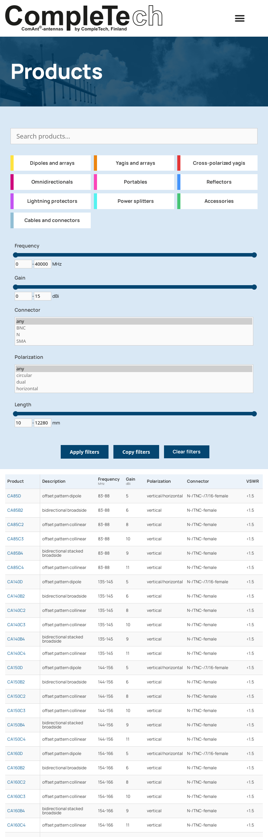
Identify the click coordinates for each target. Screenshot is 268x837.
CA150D (15, 668)
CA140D (15, 582)
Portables (135, 182)
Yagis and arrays (135, 163)
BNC (134, 328)
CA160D (15, 753)
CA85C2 (15, 524)
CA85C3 (15, 539)
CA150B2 (16, 682)
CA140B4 (16, 639)
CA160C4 (16, 825)
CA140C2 (16, 610)
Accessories (219, 201)
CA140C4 (16, 653)
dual (134, 382)
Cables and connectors (52, 220)
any (134, 321)
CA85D (14, 496)
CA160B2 (16, 768)
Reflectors (219, 182)
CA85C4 (15, 567)
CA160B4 (16, 811)
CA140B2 (16, 596)
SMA (134, 341)
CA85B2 (15, 510)
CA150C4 (16, 739)
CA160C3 (16, 796)
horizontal (134, 388)
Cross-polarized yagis (219, 163)
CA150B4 (16, 725)
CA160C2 (16, 782)
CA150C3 (16, 710)
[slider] (15, 255)
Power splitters (136, 201)
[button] (240, 18)
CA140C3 (16, 625)
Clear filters (187, 452)
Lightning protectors (52, 201)
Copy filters (136, 452)
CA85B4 (15, 553)
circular (134, 375)
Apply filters (84, 452)
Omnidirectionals (52, 182)
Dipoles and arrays (52, 163)
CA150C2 (16, 696)
